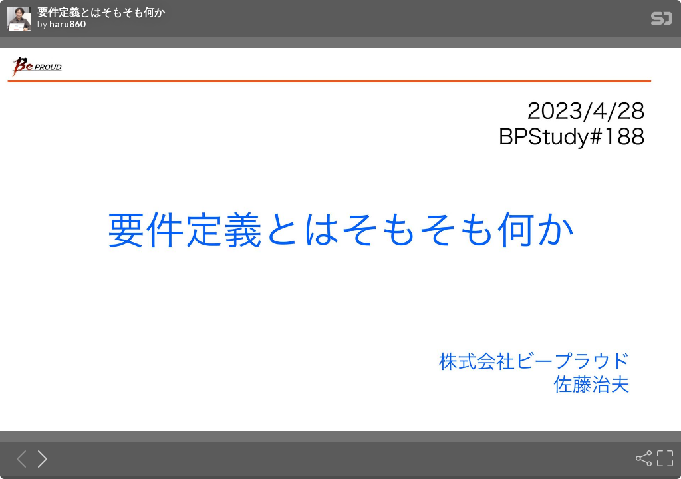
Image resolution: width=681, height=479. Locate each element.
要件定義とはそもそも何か (101, 12)
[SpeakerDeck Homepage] (661, 21)
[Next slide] (38, 458)
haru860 (67, 24)
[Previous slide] (17, 458)
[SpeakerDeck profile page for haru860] (19, 19)
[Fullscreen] (663, 458)
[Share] (642, 458)
